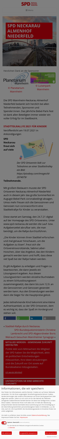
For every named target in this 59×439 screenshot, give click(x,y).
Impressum (24, 417)
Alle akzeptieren (51, 433)
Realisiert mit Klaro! (52, 436)
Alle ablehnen (6, 433)
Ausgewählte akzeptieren (28, 433)
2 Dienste (11, 427)
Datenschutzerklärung (39, 415)
